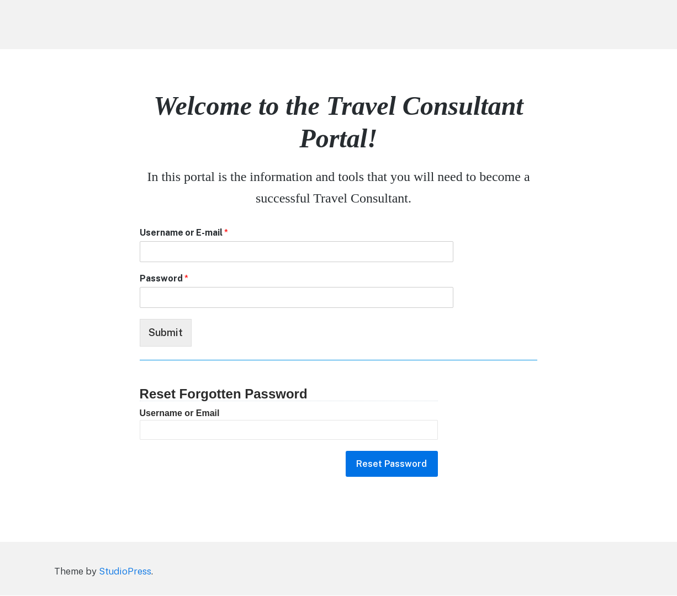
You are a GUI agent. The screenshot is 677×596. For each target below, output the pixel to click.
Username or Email (180, 413)
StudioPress (125, 571)
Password (164, 278)
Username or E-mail (184, 232)
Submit (166, 332)
